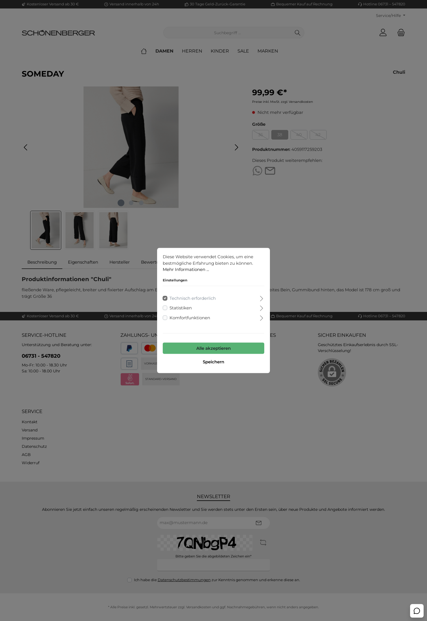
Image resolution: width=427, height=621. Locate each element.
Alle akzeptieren (213, 348)
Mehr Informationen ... (186, 269)
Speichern (213, 361)
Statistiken (181, 307)
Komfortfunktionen (190, 317)
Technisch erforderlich (193, 298)
